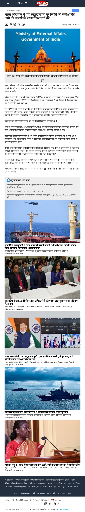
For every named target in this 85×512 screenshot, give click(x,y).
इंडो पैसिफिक (8, 486)
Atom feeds (16, 500)
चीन (65, 483)
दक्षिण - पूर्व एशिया (37, 486)
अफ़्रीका (73, 480)
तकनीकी (69, 486)
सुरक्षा (64, 486)
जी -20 (7, 480)
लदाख (50, 486)
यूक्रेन (11, 480)
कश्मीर (45, 486)
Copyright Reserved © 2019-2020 (16, 509)
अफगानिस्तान (24, 483)
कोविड (59, 486)
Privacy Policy (41, 509)
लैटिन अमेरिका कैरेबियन (33, 480)
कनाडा (23, 480)
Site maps (24, 500)
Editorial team (65, 509)
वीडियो (76, 486)
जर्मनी (62, 480)
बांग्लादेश (39, 483)
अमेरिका (17, 480)
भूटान (44, 483)
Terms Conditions (53, 509)
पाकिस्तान (32, 483)
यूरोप (42, 480)
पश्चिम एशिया (15, 483)
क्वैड (29, 486)
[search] (38, 11)
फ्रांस (57, 480)
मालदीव (50, 483)
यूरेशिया (67, 480)
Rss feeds (8, 500)
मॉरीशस (7, 483)
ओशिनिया (76, 483)
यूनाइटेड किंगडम (50, 480)
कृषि (55, 486)
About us (33, 509)
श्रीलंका (60, 483)
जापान (69, 483)
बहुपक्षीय (16, 486)
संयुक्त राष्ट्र (23, 486)
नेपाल (55, 483)
